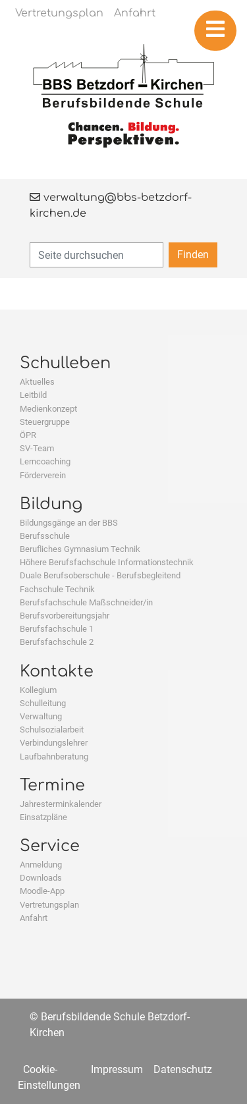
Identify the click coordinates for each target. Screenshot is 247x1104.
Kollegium (38, 690)
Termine (52, 785)
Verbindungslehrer (54, 743)
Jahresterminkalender (60, 804)
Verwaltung (41, 716)
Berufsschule (45, 536)
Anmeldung (41, 864)
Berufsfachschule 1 (57, 629)
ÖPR (28, 435)
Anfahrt (33, 918)
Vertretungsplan (49, 905)
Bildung (51, 504)
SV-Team (37, 448)
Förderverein (43, 475)
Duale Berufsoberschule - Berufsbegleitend (100, 575)
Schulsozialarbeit (52, 729)
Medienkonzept (48, 409)
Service (50, 846)
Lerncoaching (45, 461)
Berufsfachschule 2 (57, 642)
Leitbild (33, 395)
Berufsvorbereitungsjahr (64, 616)
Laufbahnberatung (54, 756)
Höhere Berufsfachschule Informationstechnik (107, 562)
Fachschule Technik (57, 589)
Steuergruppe (45, 422)
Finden (193, 254)
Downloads (41, 878)
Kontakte (57, 671)
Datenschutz (182, 1069)
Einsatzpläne (43, 817)
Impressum (117, 1069)
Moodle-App (42, 891)
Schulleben (65, 363)
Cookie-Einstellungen (49, 1077)
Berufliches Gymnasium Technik (80, 549)
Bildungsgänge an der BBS (69, 523)
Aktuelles (37, 382)
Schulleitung (43, 703)
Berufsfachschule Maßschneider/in (86, 602)
